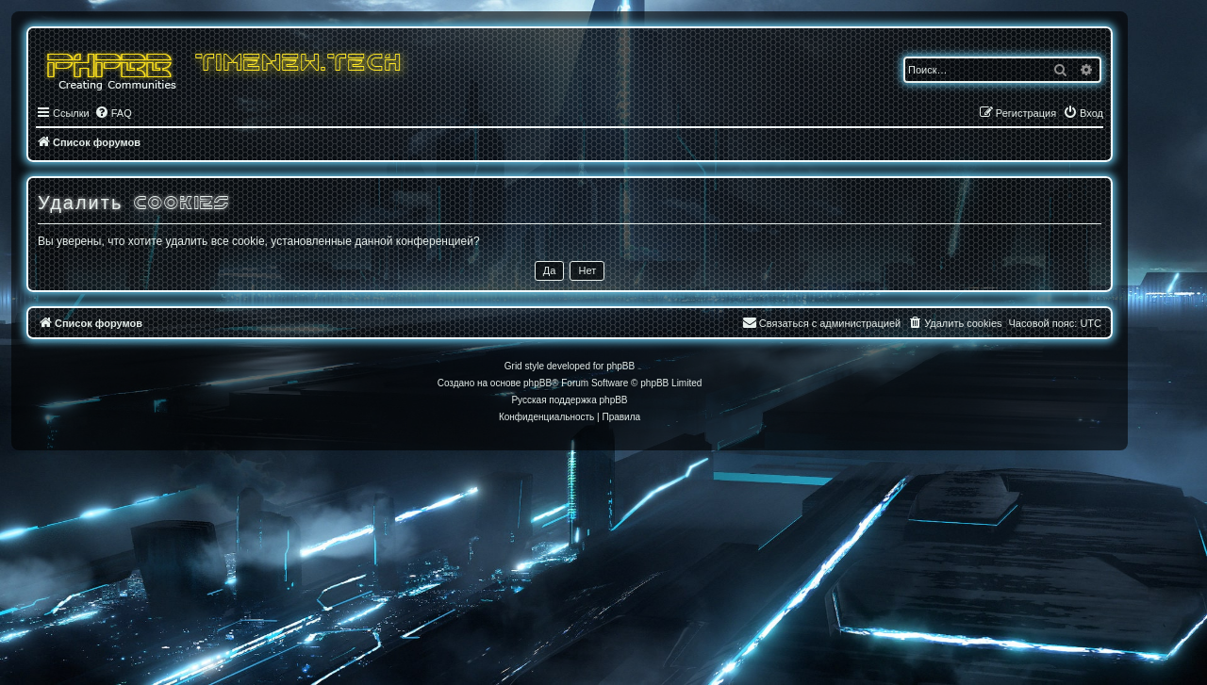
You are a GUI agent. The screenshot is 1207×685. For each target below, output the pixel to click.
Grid (513, 366)
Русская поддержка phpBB (569, 400)
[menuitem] (113, 113)
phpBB (537, 383)
